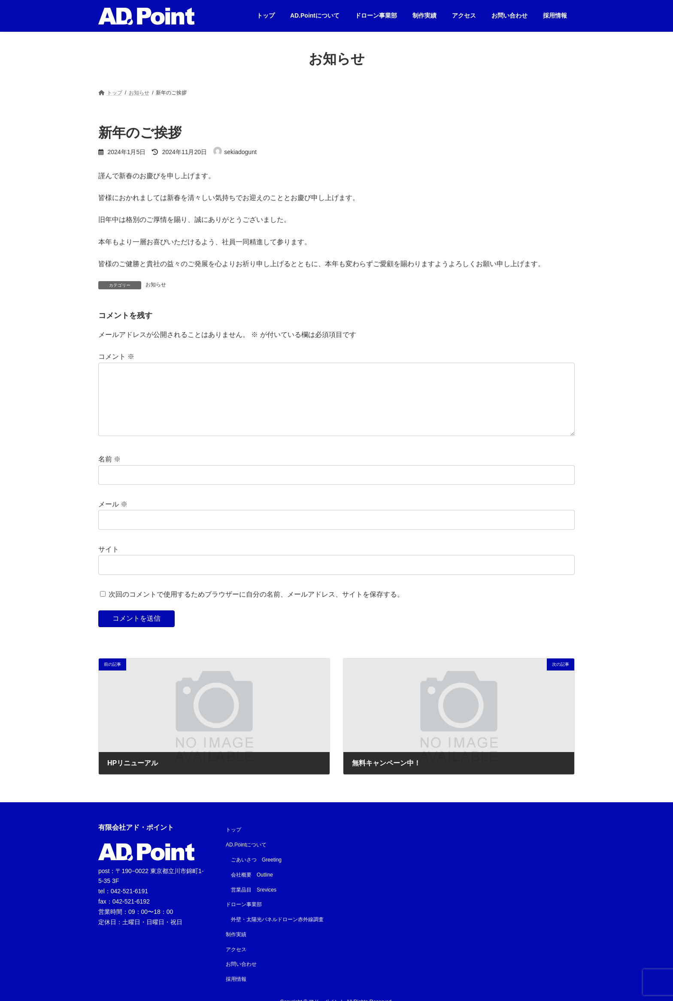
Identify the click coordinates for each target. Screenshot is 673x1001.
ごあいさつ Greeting (256, 874)
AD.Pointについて (246, 858)
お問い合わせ (241, 978)
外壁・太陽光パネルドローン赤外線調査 (277, 933)
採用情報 (236, 993)
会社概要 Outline (252, 889)
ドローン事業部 (244, 918)
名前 (109, 472)
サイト (108, 563)
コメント (116, 356)
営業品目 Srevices (253, 904)
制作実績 (236, 948)
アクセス (236, 963)
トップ (233, 843)
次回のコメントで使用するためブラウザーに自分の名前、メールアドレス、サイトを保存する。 (256, 608)
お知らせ (156, 285)
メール (112, 518)
